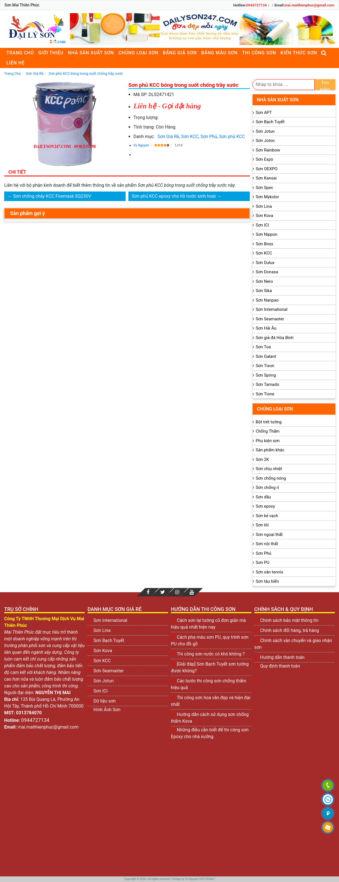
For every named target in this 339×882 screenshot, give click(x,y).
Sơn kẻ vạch (267, 515)
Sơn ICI (262, 225)
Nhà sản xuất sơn (91, 52)
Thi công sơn (259, 52)
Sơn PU (262, 562)
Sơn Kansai (266, 178)
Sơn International (271, 309)
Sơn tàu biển (267, 581)
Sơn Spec (264, 187)
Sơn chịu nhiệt (269, 468)
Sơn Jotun (265, 131)
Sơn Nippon (266, 234)
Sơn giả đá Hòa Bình (274, 337)
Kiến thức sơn (299, 52)
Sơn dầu (263, 497)
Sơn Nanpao (267, 300)
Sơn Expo (264, 159)
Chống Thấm (267, 431)
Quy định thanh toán (280, 666)
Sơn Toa (263, 346)
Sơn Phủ (209, 136)
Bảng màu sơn (219, 52)
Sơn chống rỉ (267, 487)
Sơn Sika (264, 290)
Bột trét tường (268, 421)
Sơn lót (262, 525)
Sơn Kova (264, 215)
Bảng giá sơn (180, 52)
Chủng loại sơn (138, 52)
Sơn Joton (265, 140)
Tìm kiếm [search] (325, 85)
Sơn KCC (189, 136)
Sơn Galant (266, 356)
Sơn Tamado (267, 384)
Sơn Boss (264, 243)
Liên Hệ (15, 63)
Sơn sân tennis (269, 572)
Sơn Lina (264, 206)
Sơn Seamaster (270, 318)
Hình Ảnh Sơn (107, 709)
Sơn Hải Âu (266, 328)
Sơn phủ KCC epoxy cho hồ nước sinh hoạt (174, 196)
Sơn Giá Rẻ (168, 136)
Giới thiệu (50, 52)
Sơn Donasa (267, 271)
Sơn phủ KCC (232, 136)
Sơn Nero (264, 281)
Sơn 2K (262, 459)
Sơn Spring (266, 375)
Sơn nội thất (267, 543)
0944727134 (256, 5)
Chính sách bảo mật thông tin (289, 620)
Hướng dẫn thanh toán (282, 657)
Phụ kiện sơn (268, 440)
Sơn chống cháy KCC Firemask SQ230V (52, 196)
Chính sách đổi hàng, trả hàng (289, 630)
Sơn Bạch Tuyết (270, 121)
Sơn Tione (265, 393)
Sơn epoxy (265, 506)
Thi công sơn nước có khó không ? (211, 654)
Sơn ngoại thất (269, 534)
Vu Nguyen (141, 145)
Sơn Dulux (265, 262)
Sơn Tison (265, 365)
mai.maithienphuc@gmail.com (309, 5)
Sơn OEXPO (266, 168)
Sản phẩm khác (270, 449)
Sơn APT (264, 112)
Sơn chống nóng (271, 478)
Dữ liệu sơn (104, 701)
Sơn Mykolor (267, 196)
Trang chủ (20, 52)
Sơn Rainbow (268, 150)
